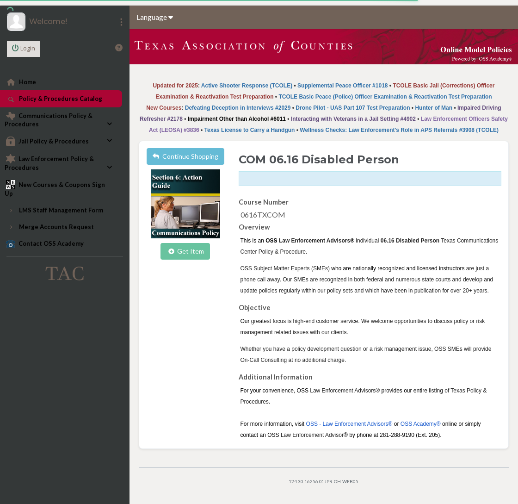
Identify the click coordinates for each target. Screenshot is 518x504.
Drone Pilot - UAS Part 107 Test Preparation (353, 108)
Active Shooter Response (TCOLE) (246, 85)
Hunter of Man (433, 108)
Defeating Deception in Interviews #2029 (238, 108)
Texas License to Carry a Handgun (249, 130)
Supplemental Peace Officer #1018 (342, 85)
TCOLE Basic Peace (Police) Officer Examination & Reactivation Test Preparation (385, 96)
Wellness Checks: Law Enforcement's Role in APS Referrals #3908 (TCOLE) (399, 130)
